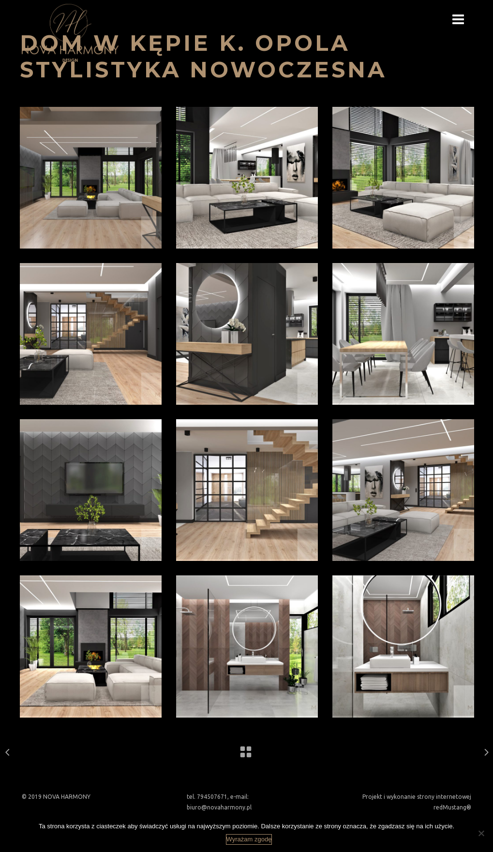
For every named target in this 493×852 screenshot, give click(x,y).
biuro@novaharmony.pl (219, 807)
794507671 (212, 796)
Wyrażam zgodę (249, 839)
